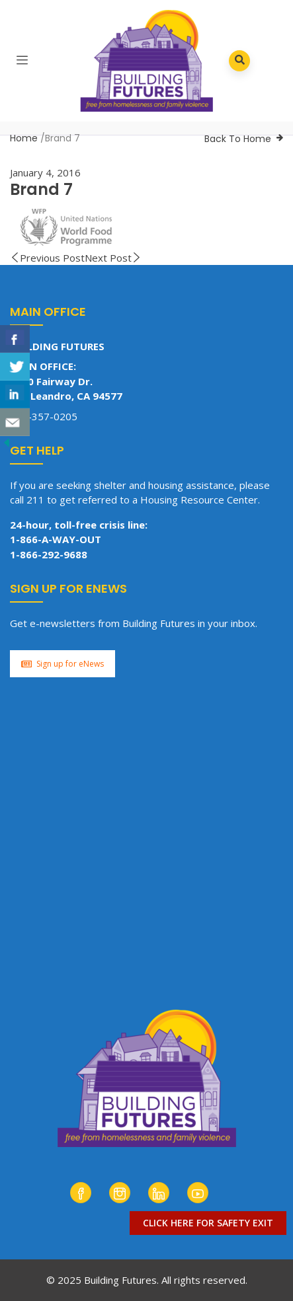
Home (24, 138)
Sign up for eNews (62, 663)
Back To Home (237, 138)
